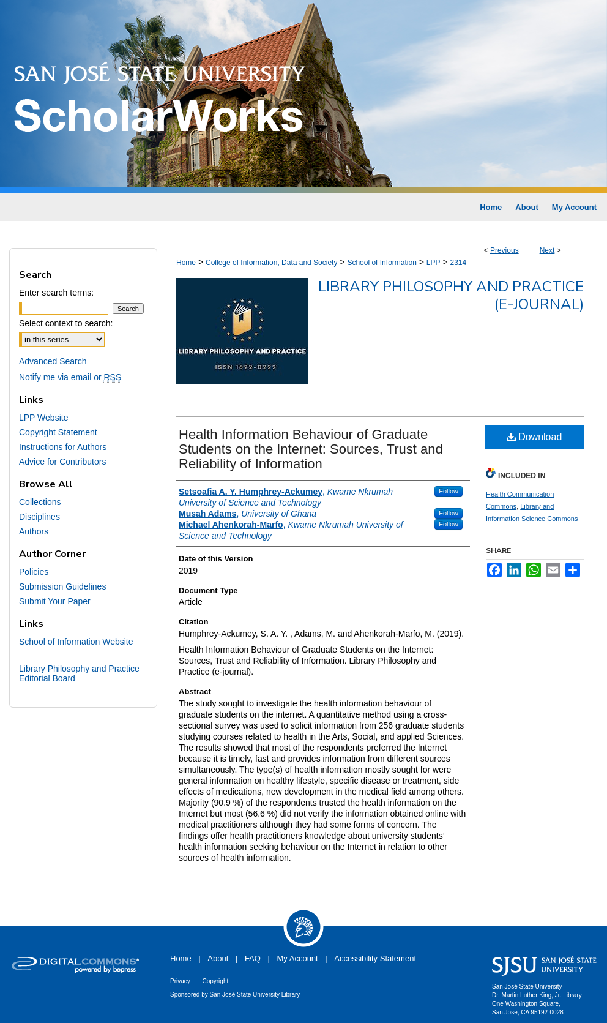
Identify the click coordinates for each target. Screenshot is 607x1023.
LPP (433, 262)
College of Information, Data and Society (271, 262)
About (217, 958)
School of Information (381, 262)
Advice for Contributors (62, 462)
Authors (33, 531)
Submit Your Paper (55, 601)
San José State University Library (255, 994)
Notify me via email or (70, 377)
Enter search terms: (56, 293)
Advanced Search (53, 361)
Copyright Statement (58, 432)
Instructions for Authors (62, 447)
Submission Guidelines (62, 586)
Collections (40, 502)
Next (547, 250)
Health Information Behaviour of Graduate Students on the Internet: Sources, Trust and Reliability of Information (311, 449)
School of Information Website (76, 641)
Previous (504, 250)
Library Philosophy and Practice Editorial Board (79, 673)
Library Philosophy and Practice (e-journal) (451, 295)
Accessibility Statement (375, 958)
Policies (33, 572)
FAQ (253, 958)
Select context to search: (66, 323)
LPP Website (43, 417)
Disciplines (39, 517)
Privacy (180, 981)
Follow (448, 491)
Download (534, 437)
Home (186, 262)
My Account (297, 958)
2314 (458, 262)
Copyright (215, 981)
